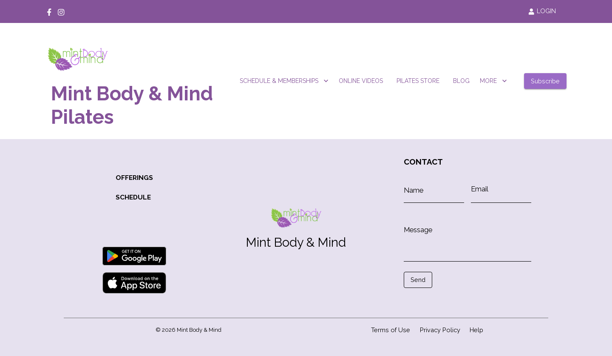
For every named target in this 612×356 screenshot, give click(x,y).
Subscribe (545, 81)
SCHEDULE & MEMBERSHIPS (284, 81)
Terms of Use (390, 329)
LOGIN (542, 10)
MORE (493, 81)
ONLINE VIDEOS (361, 81)
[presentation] (442, 301)
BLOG (461, 81)
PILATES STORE (418, 81)
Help (476, 329)
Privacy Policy (440, 329)
